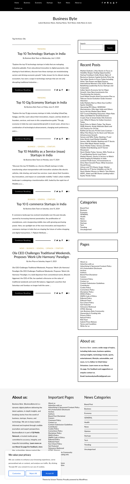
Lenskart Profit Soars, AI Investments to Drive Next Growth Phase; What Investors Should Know (96, 162)
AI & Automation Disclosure (91, 268)
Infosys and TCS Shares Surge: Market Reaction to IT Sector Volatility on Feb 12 (96, 168)
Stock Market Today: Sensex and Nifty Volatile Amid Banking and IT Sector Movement (95, 148)
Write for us (85, 326)
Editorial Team (85, 300)
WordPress (83, 479)
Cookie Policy (85, 287)
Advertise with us (87, 264)
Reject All (33, 473)
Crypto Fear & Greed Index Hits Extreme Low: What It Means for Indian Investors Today (96, 120)
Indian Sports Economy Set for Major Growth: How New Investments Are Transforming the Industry (94, 92)
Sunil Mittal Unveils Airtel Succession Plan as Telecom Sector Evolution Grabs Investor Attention (97, 98)
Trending (41, 49)
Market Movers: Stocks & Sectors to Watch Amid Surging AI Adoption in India (97, 157)
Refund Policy (85, 317)
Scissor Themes (57, 479)
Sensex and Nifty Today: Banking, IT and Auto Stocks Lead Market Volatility (95, 138)
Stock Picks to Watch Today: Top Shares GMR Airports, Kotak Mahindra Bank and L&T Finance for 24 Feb (96, 126)
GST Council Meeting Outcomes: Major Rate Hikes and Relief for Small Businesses (97, 114)
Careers (83, 277)
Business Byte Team (32, 58)
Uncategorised (86, 229)
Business (27, 3)
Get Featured (85, 305)
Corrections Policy (87, 290)
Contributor (84, 285)
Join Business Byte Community (92, 311)
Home (16, 3)
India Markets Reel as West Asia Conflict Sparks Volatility (95, 104)
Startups (50, 3)
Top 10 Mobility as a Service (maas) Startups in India (41, 153)
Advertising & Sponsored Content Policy (95, 266)
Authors (83, 272)
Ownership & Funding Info (90, 313)
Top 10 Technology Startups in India (42, 53)
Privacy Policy (85, 315)
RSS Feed (83, 320)
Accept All (50, 473)
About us (78, 3)
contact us (91, 372)
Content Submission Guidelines (92, 283)
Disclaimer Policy (86, 292)
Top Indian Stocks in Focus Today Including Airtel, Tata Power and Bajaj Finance (96, 80)
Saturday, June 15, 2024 (51, 209)
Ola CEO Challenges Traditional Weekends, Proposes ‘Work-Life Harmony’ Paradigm (41, 255)
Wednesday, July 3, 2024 (51, 58)
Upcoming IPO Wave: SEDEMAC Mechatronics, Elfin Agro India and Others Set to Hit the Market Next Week (96, 109)
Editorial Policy (86, 298)
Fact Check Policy (87, 302)
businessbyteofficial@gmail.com (97, 376)
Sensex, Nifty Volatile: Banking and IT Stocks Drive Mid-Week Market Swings (97, 142)
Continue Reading (23, 90)
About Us (19, 447)
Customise (16, 473)
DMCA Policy (85, 294)
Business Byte (65, 18)
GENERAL (41, 147)
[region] (33, 465)
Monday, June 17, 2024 (51, 160)
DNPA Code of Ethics (88, 296)
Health (82, 216)
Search (82, 43)
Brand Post (84, 208)
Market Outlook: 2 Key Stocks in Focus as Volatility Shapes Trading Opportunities (96, 72)
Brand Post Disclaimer (88, 275)
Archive (83, 270)
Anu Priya (32, 261)
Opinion (49, 248)
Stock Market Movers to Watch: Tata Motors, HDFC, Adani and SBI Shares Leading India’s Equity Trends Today (97, 173)
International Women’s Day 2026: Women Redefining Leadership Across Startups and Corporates (96, 85)
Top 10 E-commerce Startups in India (41, 204)
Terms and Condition (88, 324)
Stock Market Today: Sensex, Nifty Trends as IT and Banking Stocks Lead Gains (97, 153)
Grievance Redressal (88, 307)
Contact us (18, 8)
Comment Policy (86, 279)
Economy (38, 3)
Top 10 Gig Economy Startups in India (41, 102)
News (68, 3)
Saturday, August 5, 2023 (47, 261)
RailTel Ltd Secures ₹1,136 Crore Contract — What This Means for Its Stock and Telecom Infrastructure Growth (97, 133)
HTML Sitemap (86, 309)
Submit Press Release (88, 322)
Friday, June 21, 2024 (51, 107)
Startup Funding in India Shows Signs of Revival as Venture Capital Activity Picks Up (97, 76)
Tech (59, 3)
